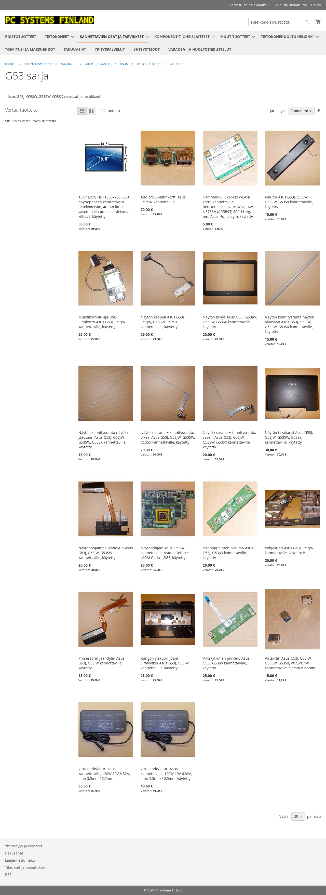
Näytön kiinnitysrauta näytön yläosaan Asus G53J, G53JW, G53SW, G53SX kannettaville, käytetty (103, 439)
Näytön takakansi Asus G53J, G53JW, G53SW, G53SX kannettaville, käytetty (289, 437)
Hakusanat (14, 853)
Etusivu (10, 64)
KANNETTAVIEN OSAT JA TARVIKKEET (50, 64)
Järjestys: (277, 110)
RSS (8, 874)
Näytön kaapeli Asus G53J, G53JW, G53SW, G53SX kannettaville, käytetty (163, 322)
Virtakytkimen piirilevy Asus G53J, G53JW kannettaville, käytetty (226, 663)
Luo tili (315, 5)
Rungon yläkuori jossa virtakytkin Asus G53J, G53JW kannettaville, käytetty (165, 663)
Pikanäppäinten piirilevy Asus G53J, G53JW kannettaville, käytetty (228, 552)
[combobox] (280, 22)
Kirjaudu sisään (287, 5)
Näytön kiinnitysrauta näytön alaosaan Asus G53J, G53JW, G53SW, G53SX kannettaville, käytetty (289, 324)
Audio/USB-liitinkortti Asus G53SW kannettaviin (163, 199)
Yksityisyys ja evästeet (23, 846)
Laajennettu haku (20, 860)
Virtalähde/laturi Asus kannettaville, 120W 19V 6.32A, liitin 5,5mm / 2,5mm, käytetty (166, 773)
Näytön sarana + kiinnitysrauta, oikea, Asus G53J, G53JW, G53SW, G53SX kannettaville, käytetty (168, 437)
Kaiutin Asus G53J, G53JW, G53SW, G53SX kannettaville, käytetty (289, 202)
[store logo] (49, 20)
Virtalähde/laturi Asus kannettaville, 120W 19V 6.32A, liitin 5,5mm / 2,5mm (104, 773)
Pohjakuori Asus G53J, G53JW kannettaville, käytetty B (289, 550)
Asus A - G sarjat (149, 64)
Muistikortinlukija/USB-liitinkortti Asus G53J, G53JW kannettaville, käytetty (102, 322)
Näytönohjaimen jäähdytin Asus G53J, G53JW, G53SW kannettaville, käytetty (105, 552)
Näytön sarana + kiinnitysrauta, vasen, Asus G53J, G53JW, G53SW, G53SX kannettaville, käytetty (229, 439)
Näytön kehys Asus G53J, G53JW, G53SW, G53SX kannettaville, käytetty (230, 322)
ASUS (124, 64)
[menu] (163, 43)
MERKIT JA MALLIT (98, 64)
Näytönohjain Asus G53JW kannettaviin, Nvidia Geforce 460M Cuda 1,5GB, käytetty (165, 552)
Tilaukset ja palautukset (25, 867)
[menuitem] (20, 37)
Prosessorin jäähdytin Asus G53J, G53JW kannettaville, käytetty (101, 663)
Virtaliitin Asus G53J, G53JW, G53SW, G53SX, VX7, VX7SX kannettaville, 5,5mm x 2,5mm (290, 663)
